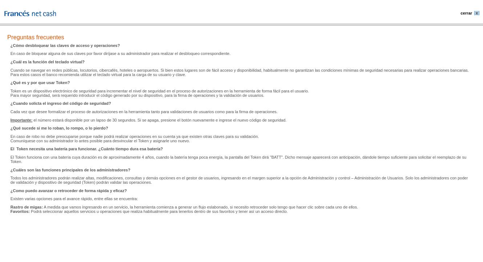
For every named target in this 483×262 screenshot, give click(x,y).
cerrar (466, 13)
